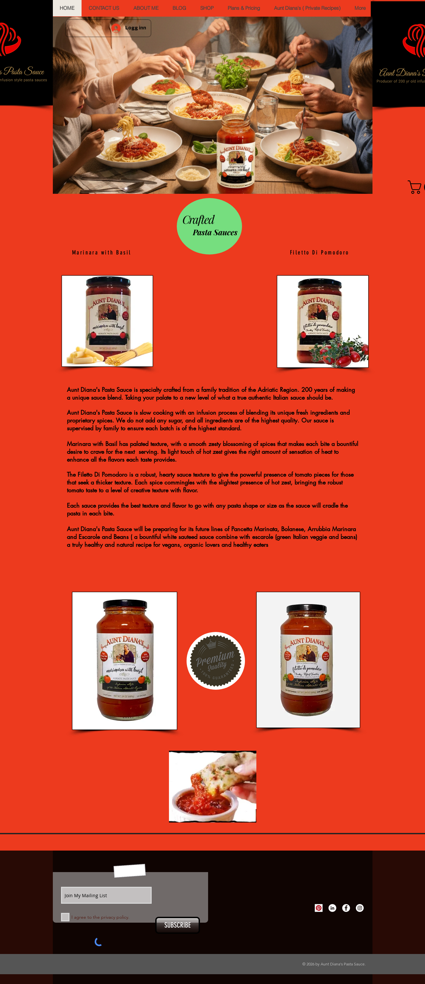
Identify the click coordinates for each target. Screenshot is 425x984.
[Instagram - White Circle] (360, 908)
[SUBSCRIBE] (177, 925)
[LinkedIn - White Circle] (332, 908)
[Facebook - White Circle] (346, 908)
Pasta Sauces (215, 232)
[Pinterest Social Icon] (319, 908)
